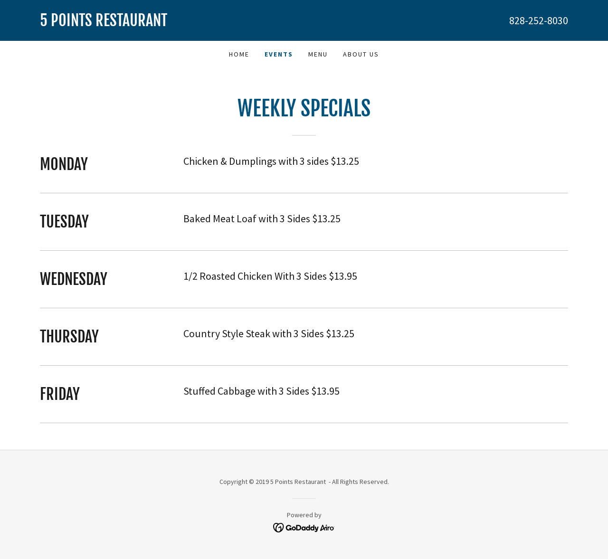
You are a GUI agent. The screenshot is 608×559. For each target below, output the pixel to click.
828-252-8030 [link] (538, 20)
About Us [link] (361, 54)
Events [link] (279, 54)
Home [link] (239, 54)
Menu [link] (318, 54)
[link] (172, 23)
